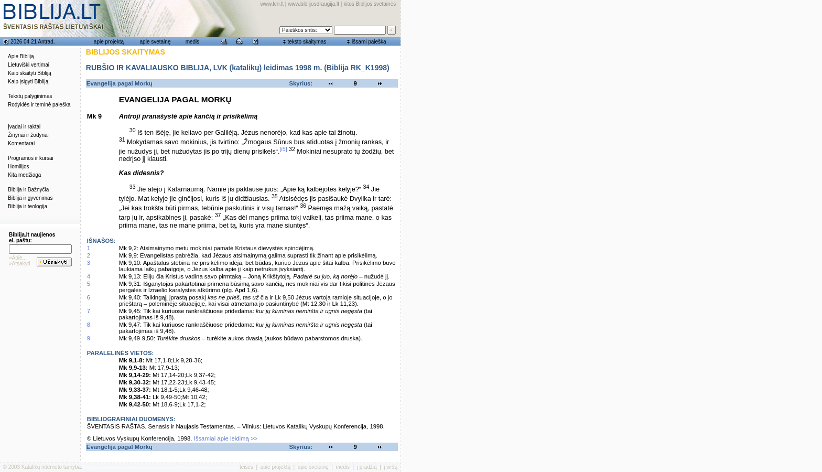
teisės (246, 467)
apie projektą (109, 42)
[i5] (283, 149)
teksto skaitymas (306, 42)
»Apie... (18, 258)
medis (193, 42)
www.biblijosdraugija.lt (313, 4)
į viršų (390, 467)
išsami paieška (369, 42)
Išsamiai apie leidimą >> (226, 438)
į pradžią (367, 467)
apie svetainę (155, 42)
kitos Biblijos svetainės (369, 4)
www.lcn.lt (272, 4)
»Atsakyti (19, 263)
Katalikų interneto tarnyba (51, 467)
